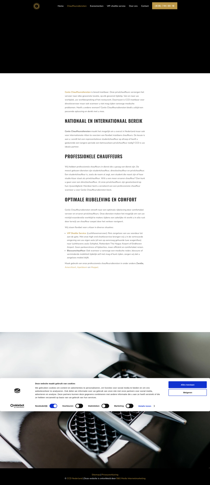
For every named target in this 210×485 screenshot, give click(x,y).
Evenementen (96, 6)
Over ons (133, 6)
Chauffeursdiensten (77, 6)
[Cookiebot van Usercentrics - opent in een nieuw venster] (17, 480)
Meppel (94, 267)
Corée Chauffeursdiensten (78, 92)
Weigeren (187, 466)
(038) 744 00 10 (165, 6)
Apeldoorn (82, 267)
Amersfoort (70, 267)
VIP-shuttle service (116, 6)
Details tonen (144, 480)
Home (61, 6)
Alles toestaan (187, 458)
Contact (145, 6)
